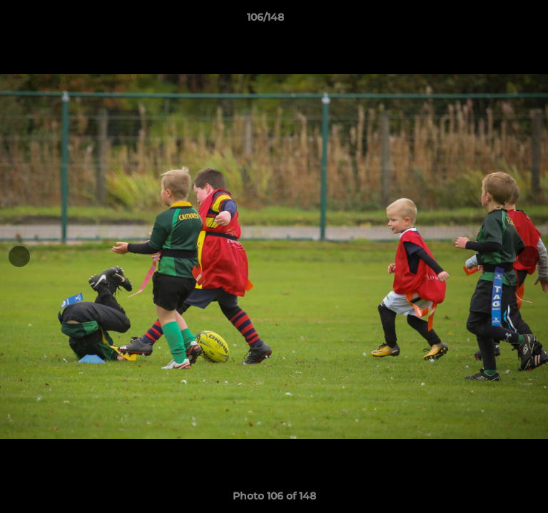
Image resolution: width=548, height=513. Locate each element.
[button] (496, 20)
